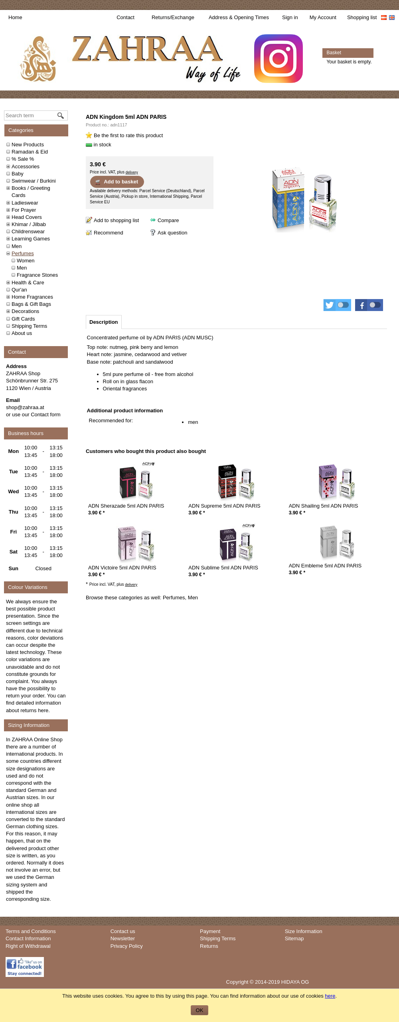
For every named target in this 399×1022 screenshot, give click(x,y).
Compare (168, 220)
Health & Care (28, 283)
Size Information (303, 931)
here (43, 710)
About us (22, 333)
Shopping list (362, 17)
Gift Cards (23, 319)
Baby (18, 174)
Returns (209, 946)
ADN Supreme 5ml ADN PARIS (224, 506)
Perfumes (23, 253)
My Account (323, 17)
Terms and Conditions (31, 931)
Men (17, 246)
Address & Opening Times (239, 17)
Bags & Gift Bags (31, 304)
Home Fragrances (32, 297)
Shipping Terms (29, 326)
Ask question (172, 233)
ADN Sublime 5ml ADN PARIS (223, 568)
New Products (28, 145)
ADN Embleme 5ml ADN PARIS (325, 566)
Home (15, 17)
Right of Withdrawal (28, 946)
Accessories (26, 166)
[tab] (104, 322)
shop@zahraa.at (25, 407)
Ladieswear (25, 203)
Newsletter (123, 938)
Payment (210, 931)
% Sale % (23, 159)
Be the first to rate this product (128, 135)
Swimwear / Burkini (34, 181)
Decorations (25, 311)
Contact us (123, 931)
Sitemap (294, 938)
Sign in (290, 17)
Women (26, 261)
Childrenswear (28, 231)
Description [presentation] (103, 322)
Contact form (45, 414)
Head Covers (27, 217)
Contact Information (28, 938)
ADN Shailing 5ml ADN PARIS (323, 506)
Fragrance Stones (37, 275)
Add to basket (116, 182)
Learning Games (31, 239)
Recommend (108, 233)
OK (199, 1010)
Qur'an (19, 290)
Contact (125, 17)
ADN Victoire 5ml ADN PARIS (122, 568)
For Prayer (24, 210)
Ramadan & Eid (30, 152)
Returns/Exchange (173, 17)
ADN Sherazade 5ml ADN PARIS (126, 506)
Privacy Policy (127, 946)
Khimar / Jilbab (29, 224)
